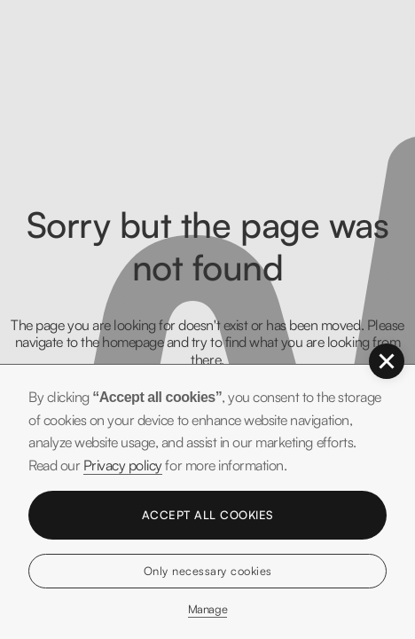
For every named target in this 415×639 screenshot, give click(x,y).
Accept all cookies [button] (208, 515)
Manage (207, 609)
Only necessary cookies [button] (208, 571)
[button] (386, 361)
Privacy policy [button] (122, 465)
